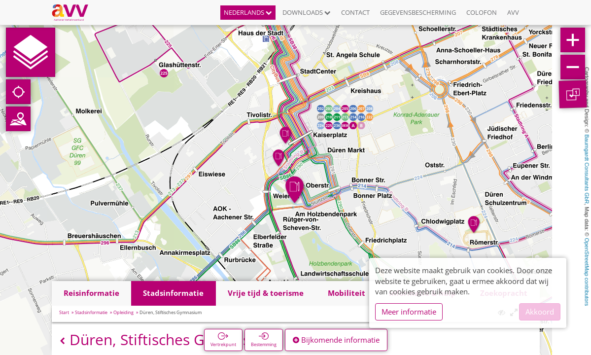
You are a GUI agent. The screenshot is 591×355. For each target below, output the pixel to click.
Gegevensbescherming (418, 12)
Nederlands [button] (248, 12)
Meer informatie (409, 312)
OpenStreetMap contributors (587, 272)
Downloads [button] (306, 12)
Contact (355, 12)
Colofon (481, 12)
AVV (513, 12)
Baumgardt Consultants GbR (587, 169)
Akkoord (539, 312)
